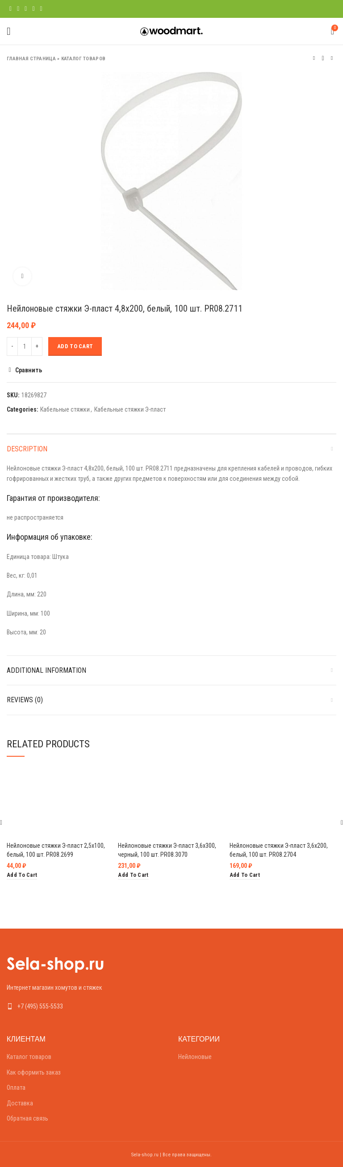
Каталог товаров (83, 59)
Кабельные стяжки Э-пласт (130, 409)
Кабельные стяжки (65, 409)
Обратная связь (27, 1118)
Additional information (46, 670)
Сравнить (28, 370)
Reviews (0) (25, 700)
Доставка (20, 1103)
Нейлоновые (195, 1056)
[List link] (86, 1006)
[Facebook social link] (10, 9)
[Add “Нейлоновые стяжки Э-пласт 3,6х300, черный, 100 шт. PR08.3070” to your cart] (133, 875)
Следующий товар (332, 58)
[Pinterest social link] (25, 9)
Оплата (16, 1087)
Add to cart (75, 346)
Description (27, 449)
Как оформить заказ (34, 1072)
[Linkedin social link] (33, 9)
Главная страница (31, 59)
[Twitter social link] (18, 9)
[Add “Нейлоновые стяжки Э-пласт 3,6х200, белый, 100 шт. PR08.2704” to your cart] (245, 875)
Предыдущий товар (314, 58)
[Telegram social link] (41, 9)
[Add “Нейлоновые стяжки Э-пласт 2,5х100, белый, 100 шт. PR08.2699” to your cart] (22, 875)
